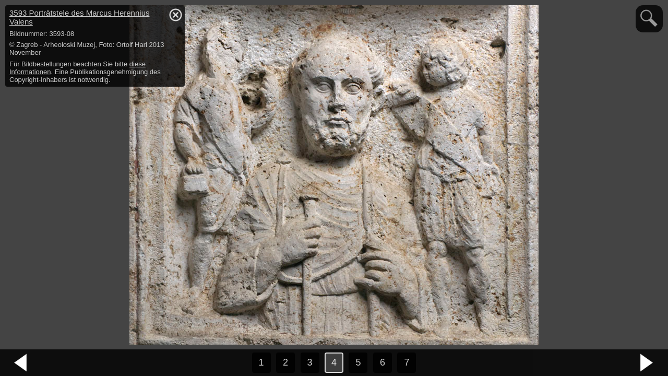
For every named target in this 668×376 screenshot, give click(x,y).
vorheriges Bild (21, 363)
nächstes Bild (647, 363)
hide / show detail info (175, 14)
